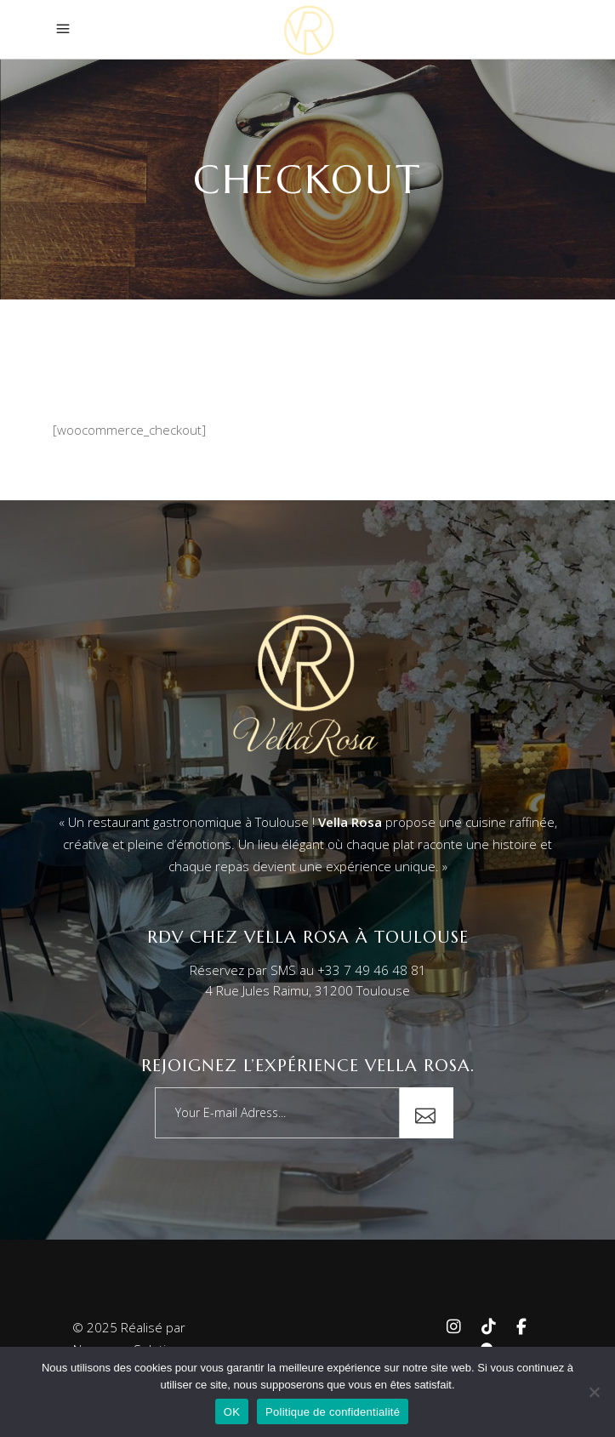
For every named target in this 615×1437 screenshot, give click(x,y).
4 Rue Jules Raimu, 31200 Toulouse (307, 990)
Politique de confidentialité (332, 1412)
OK (232, 1412)
